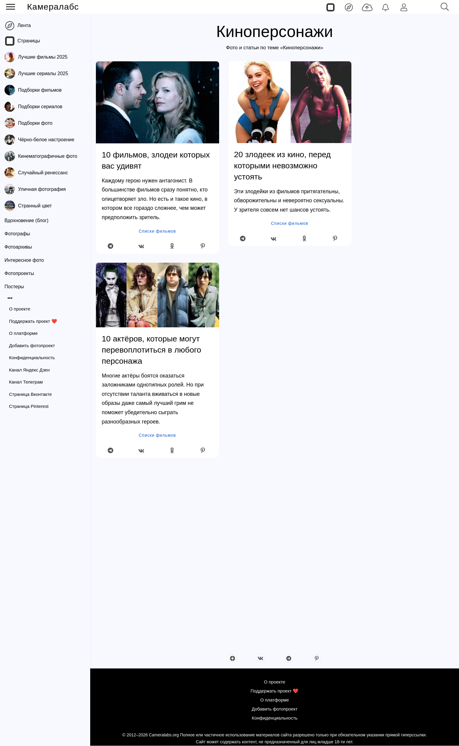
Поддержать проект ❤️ (33, 321)
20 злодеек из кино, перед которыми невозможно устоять (282, 165)
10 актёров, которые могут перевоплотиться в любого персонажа (151, 349)
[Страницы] (330, 7)
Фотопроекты (19, 273)
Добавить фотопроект (32, 345)
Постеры (14, 286)
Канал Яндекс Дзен (29, 369)
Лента (24, 25)
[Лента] (349, 7)
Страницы (28, 40)
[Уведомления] (385, 7)
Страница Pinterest (28, 406)
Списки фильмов (157, 231)
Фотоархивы (18, 246)
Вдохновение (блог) (26, 220)
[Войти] (404, 7)
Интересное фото (24, 260)
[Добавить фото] (367, 7)
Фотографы (17, 233)
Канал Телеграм (26, 381)
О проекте (19, 308)
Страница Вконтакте (30, 394)
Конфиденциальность (32, 357)
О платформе (23, 333)
